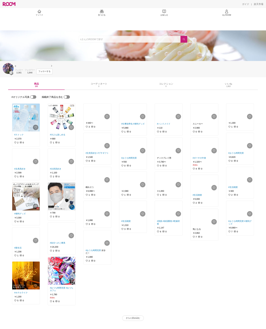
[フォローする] (44, 71)
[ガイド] (245, 4)
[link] (26, 117)
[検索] (183, 39)
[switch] (33, 97)
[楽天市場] (258, 4)
